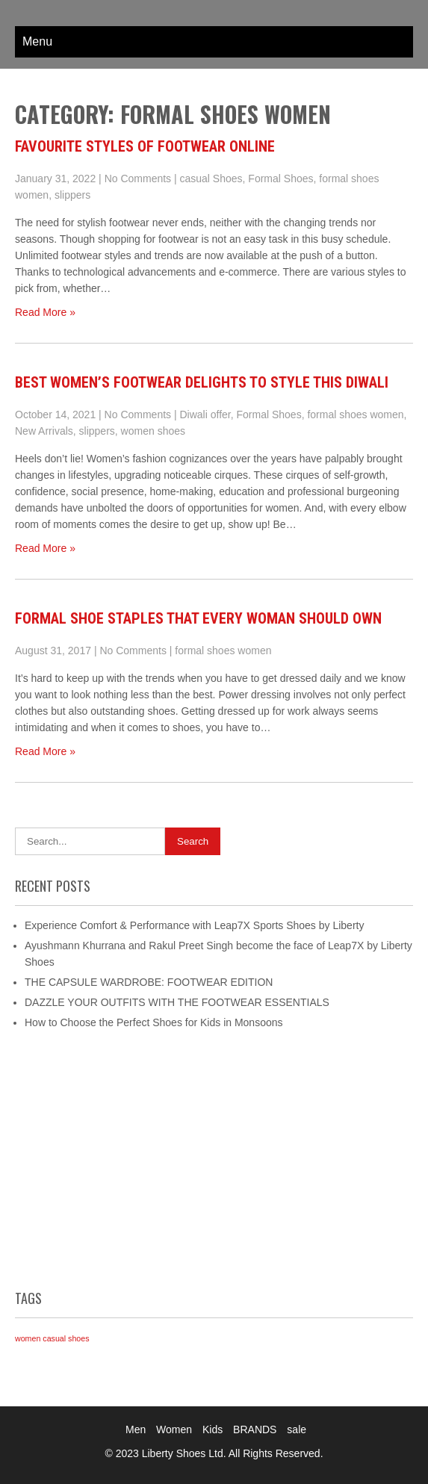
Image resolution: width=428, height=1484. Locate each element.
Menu (37, 41)
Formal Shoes (280, 178)
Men (135, 1429)
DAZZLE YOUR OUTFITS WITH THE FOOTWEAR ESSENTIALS (177, 1002)
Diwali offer (205, 414)
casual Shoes (211, 178)
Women (174, 1429)
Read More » (45, 312)
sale (296, 1429)
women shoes (153, 431)
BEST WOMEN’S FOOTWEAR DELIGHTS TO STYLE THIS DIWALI (201, 382)
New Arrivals (44, 431)
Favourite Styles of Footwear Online (145, 146)
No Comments (138, 178)
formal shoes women (355, 414)
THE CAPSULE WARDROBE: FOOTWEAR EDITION (149, 982)
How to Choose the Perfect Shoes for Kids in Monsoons (154, 1022)
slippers (72, 195)
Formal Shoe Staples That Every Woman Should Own (198, 618)
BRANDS (254, 1429)
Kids (212, 1429)
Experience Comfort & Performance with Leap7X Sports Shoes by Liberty (194, 925)
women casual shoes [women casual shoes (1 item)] (52, 1338)
